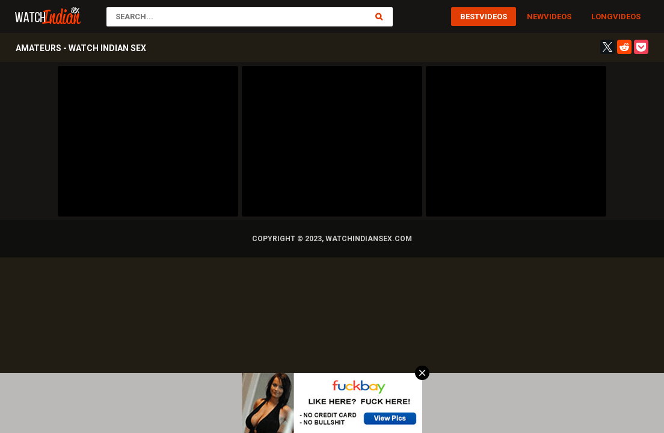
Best (469, 16)
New (535, 16)
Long (602, 16)
